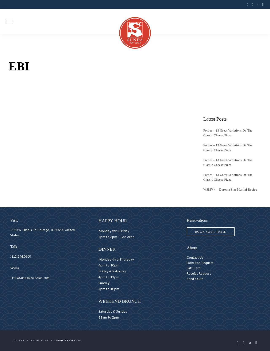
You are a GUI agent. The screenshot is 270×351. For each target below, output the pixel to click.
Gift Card (193, 268)
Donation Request (200, 263)
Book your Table (210, 231)
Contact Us (195, 257)
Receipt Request (199, 273)
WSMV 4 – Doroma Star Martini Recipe (230, 189)
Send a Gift (195, 279)
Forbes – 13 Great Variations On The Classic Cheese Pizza (227, 133)
